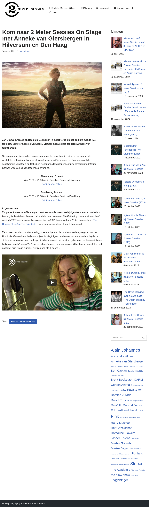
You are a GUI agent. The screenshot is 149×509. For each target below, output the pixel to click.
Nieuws (86, 8)
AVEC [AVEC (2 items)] (126, 367)
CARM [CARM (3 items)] (138, 381)
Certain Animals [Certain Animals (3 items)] (121, 386)
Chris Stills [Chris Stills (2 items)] (114, 391)
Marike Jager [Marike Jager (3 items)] (119, 449)
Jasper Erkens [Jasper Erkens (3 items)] (120, 439)
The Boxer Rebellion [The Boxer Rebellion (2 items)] (138, 472)
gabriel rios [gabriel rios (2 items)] (124, 419)
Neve (5, 505)
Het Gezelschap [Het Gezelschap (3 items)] (121, 429)
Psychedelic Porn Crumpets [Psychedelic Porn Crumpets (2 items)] (120, 460)
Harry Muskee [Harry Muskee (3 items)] (120, 424)
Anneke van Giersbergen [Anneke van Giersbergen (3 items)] (127, 362)
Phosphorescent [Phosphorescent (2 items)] (124, 455)
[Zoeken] (125, 339)
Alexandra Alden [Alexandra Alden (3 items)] (122, 357)
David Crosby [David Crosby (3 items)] (120, 401)
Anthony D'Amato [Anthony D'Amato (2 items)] (117, 367)
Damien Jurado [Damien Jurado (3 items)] (121, 396)
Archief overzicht (124, 8)
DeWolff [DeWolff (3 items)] (116, 406)
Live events (103, 8)
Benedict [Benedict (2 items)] (131, 372)
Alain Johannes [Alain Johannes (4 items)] (125, 351)
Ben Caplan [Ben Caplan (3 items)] (119, 371)
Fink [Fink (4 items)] (115, 418)
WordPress (39, 505)
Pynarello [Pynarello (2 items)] (134, 460)
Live (20, 51)
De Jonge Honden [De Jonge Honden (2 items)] (136, 402)
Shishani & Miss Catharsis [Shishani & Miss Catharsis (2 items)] (120, 466)
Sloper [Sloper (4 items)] (136, 465)
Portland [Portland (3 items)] (137, 455)
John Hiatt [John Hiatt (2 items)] (135, 440)
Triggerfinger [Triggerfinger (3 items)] (119, 481)
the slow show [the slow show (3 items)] (120, 476)
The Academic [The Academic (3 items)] (120, 471)
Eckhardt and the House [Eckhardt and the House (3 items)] (127, 411)
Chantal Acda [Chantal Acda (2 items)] (138, 386)
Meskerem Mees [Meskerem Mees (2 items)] (135, 450)
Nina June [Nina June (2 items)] (114, 455)
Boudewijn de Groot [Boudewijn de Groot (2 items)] (118, 376)
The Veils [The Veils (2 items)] (134, 477)
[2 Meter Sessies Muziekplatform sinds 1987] (23, 9)
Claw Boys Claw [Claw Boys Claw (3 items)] (130, 391)
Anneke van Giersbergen (23, 322)
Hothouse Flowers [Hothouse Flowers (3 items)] (123, 434)
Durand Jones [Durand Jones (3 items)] (132, 406)
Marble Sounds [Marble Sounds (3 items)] (121, 444)
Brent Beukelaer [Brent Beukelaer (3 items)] (122, 381)
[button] (76, 8)
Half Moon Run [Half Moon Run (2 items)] (134, 419)
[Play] (52, 282)
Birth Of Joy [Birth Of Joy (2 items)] (139, 372)
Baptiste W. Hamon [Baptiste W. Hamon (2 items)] (136, 367)
